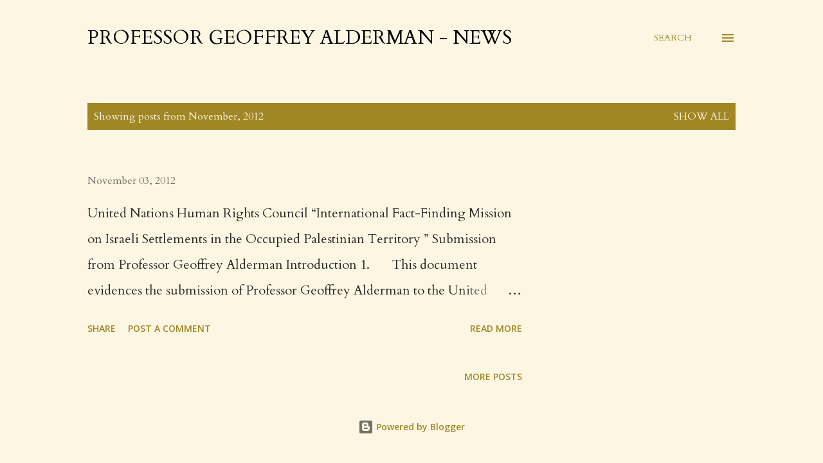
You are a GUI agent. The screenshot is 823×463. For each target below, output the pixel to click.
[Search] (673, 38)
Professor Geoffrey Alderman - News (299, 37)
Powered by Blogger (411, 427)
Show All (701, 116)
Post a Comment (169, 328)
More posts (493, 376)
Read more (496, 328)
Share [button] (101, 328)
